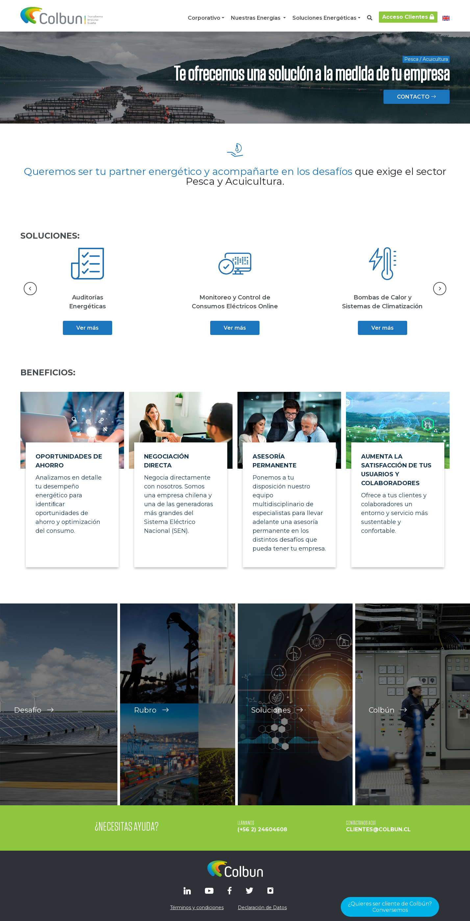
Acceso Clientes (408, 17)
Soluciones (277, 724)
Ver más (87, 328)
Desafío (34, 724)
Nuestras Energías (256, 18)
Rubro (151, 724)
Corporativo (204, 18)
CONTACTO (416, 97)
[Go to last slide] (30, 288)
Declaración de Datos (262, 907)
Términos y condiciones (197, 907)
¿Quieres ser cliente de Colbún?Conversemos (390, 907)
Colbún (388, 724)
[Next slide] (439, 288)
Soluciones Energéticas (324, 18)
